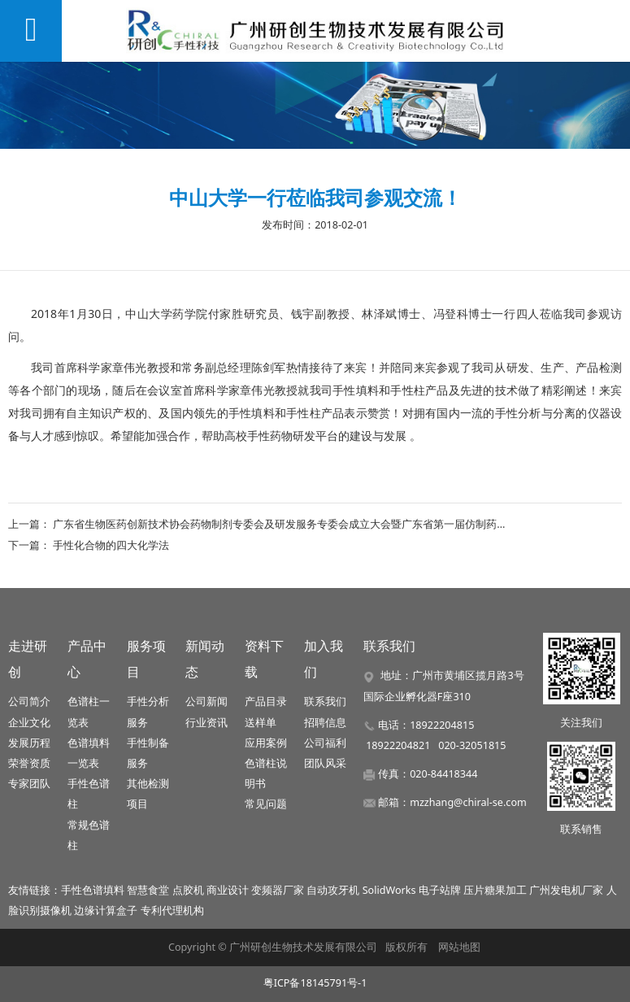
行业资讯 (206, 723)
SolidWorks (389, 890)
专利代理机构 (172, 910)
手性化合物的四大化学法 (111, 545)
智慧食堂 (148, 890)
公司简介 (29, 701)
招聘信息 (325, 723)
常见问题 (266, 804)
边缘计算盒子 (105, 910)
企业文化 (29, 723)
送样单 (260, 723)
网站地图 (459, 947)
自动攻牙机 (332, 890)
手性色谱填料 (92, 890)
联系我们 (325, 701)
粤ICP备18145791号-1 (315, 983)
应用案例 (266, 743)
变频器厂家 (277, 890)
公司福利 (325, 743)
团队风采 (325, 763)
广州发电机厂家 (566, 890)
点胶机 (188, 890)
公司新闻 (206, 701)
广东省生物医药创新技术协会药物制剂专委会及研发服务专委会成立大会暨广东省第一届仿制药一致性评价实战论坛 (322, 523)
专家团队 (29, 784)
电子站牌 (440, 890)
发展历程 (29, 743)
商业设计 (227, 890)
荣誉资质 (29, 763)
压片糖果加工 (495, 890)
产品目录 (266, 701)
